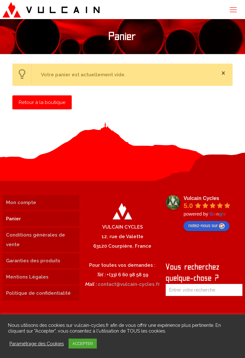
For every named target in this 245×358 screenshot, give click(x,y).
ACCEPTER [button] (82, 343)
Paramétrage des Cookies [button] (37, 343)
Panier (13, 219)
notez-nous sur (206, 226)
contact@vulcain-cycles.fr (129, 284)
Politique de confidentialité (38, 293)
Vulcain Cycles (201, 198)
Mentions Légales (27, 277)
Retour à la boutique (42, 102)
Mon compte (21, 202)
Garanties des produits (33, 261)
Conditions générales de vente (35, 239)
